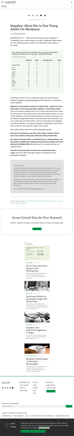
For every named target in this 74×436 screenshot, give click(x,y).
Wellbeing (24, 203)
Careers (35, 385)
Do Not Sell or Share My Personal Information (42, 415)
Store (34, 393)
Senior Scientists (23, 385)
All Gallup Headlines (34, 201)
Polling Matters (31, 355)
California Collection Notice (62, 415)
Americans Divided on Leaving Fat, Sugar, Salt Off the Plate (36, 299)
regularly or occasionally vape (28, 100)
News (34, 390)
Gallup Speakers (50, 385)
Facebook (10, 388)
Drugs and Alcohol (47, 201)
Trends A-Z (22, 387)
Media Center (49, 382)
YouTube (13, 388)
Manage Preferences (37, 431)
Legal (26, 415)
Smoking (17, 203)
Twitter (5, 388)
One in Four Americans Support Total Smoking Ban (36, 268)
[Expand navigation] (2, 2)
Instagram (8, 388)
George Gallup (23, 390)
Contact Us (50, 391)
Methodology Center (24, 382)
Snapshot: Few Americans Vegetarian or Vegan (36, 330)
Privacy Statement (18, 415)
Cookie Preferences (7, 415)
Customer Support (51, 387)
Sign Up (69, 406)
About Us (35, 382)
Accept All (25, 431)
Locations (35, 387)
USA (26, 201)
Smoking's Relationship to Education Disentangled (37, 361)
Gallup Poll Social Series (34, 188)
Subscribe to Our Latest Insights (10, 403)
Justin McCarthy (19, 34)
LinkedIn (3, 388)
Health (56, 201)
